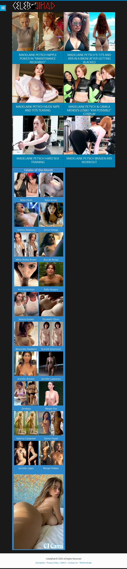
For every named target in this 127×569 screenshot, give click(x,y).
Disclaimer (40, 563)
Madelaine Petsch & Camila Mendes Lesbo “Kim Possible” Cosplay (89, 110)
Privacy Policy (53, 563)
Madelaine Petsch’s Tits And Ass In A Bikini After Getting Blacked (89, 58)
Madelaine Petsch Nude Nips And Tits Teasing (38, 108)
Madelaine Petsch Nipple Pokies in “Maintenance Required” (38, 58)
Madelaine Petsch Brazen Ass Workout (89, 160)
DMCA (63, 563)
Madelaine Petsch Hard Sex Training (38, 160)
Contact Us (73, 563)
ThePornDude (85, 563)
